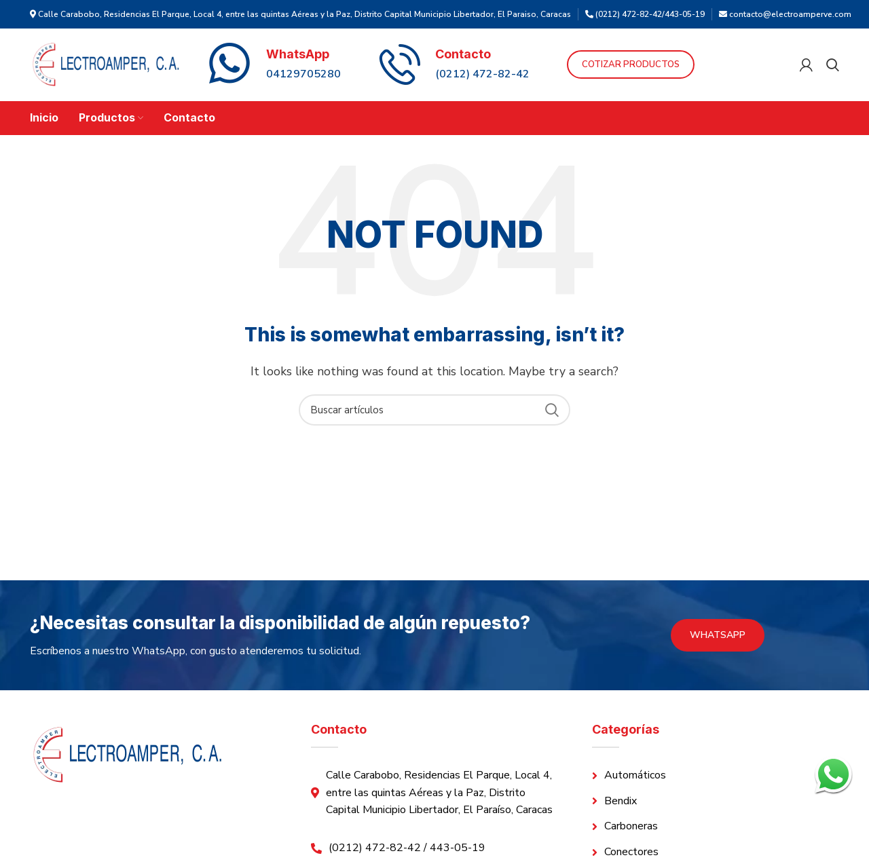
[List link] (715, 778)
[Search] (832, 65)
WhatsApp (717, 637)
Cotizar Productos (673, 66)
